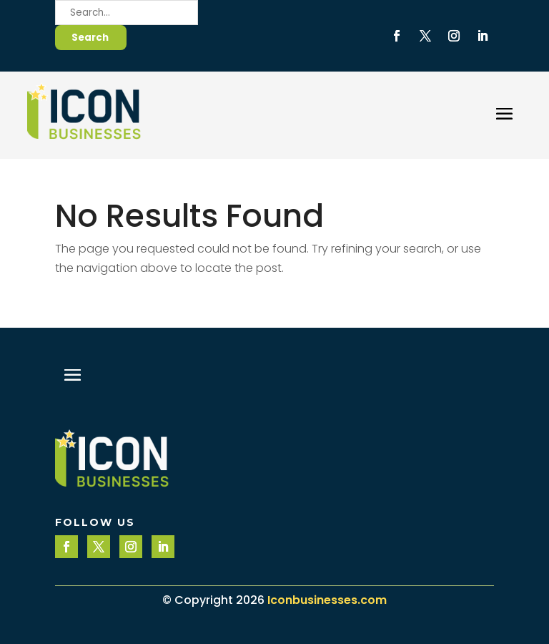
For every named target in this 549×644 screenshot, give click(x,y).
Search (90, 37)
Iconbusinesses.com (327, 600)
